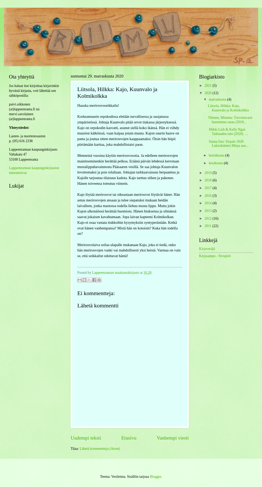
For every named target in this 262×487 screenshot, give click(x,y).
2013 (208, 211)
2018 (208, 180)
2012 (208, 218)
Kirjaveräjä (207, 249)
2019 (208, 173)
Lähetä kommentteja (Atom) (100, 449)
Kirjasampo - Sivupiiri (215, 256)
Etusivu (128, 438)
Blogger (155, 477)
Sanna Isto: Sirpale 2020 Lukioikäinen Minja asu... (228, 144)
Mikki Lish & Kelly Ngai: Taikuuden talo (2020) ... (228, 132)
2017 (208, 188)
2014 (208, 203)
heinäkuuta (217, 155)
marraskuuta (218, 99)
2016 (208, 196)
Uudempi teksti (86, 438)
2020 (208, 93)
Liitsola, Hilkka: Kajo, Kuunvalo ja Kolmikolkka (228, 108)
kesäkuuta (216, 163)
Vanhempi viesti (173, 438)
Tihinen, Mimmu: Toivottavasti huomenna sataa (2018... (230, 120)
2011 (208, 226)
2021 (208, 85)
